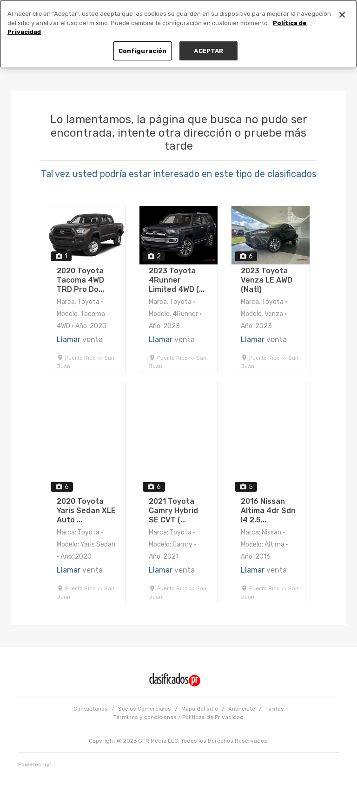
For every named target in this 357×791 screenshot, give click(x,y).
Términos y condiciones (145, 717)
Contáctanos (90, 708)
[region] (178, 34)
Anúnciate (241, 708)
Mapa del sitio (199, 708)
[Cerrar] (342, 15)
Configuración (143, 50)
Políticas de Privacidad (213, 717)
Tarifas (274, 708)
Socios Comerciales (144, 708)
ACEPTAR (208, 50)
